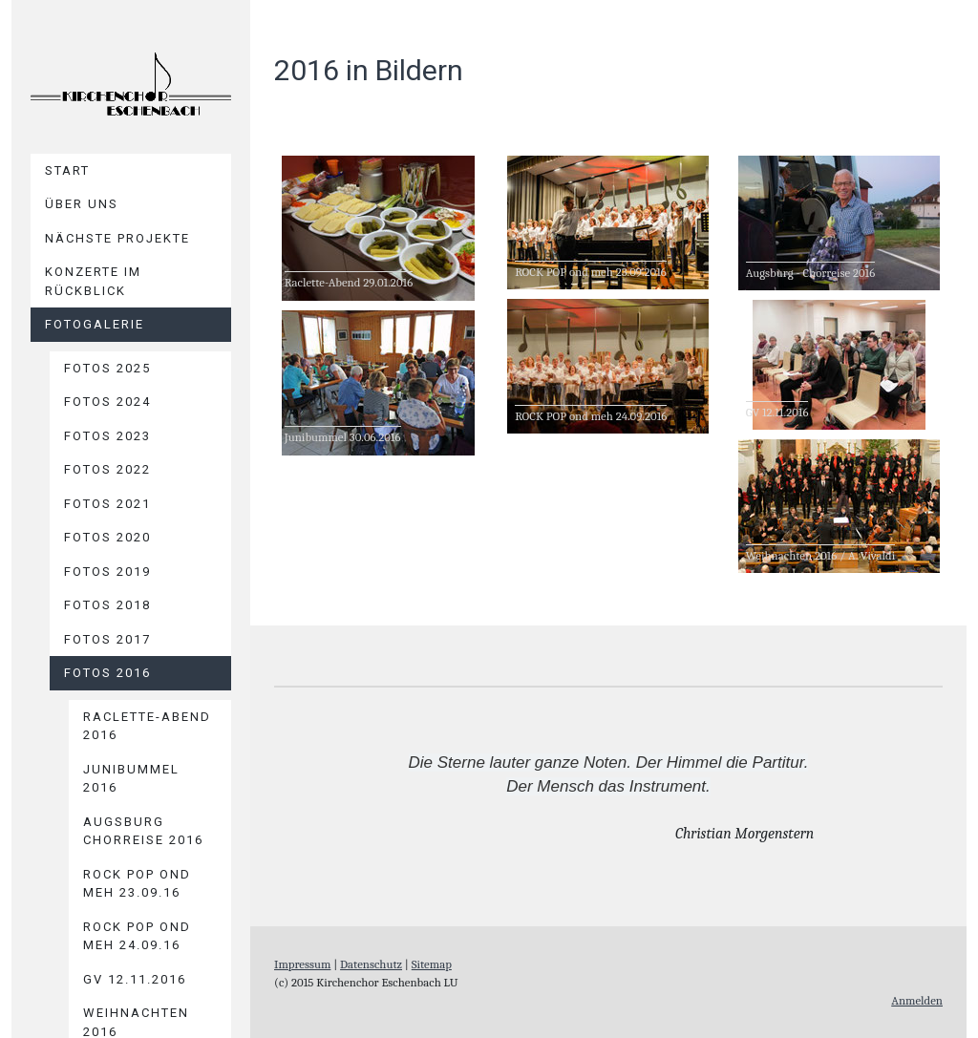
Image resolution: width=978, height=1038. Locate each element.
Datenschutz (371, 964)
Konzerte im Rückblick (93, 281)
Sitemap (432, 964)
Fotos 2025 (107, 368)
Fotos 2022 (107, 469)
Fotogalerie (94, 324)
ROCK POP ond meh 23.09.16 (137, 883)
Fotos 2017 (107, 639)
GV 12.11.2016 (134, 979)
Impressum (302, 964)
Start (67, 170)
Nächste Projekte (117, 238)
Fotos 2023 (107, 436)
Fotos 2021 (107, 504)
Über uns (81, 204)
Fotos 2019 (107, 571)
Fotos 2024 (107, 401)
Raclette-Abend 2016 (147, 726)
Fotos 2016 (107, 673)
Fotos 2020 (107, 537)
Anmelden (917, 1000)
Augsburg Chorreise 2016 (143, 831)
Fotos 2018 (107, 605)
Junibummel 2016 (131, 778)
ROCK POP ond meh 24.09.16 (137, 936)
